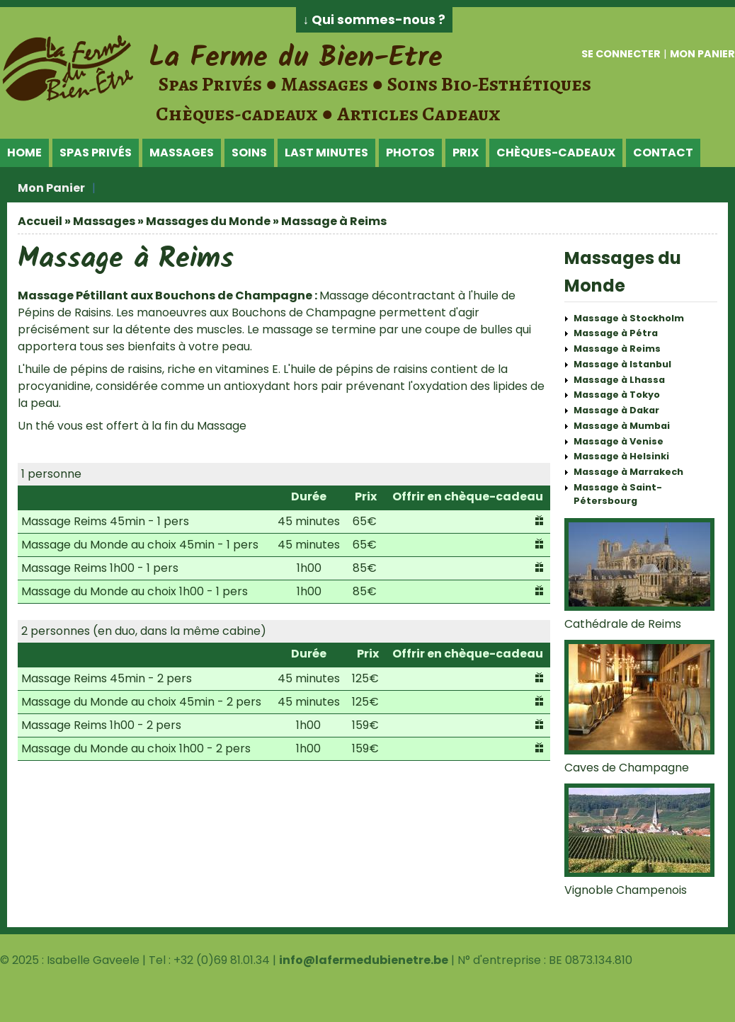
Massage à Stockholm (629, 318)
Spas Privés (95, 152)
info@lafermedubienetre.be (363, 960)
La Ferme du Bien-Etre (296, 58)
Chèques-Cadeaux (555, 152)
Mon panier (702, 54)
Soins (249, 152)
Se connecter (621, 54)
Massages (181, 152)
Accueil (40, 221)
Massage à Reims (617, 349)
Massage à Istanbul (622, 364)
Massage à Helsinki (621, 456)
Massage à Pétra (616, 333)
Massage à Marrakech (628, 472)
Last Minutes (326, 152)
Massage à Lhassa (619, 380)
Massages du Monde (208, 221)
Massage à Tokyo (617, 395)
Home (24, 152)
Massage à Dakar (616, 410)
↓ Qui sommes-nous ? (374, 19)
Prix (465, 152)
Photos (410, 152)
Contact (663, 152)
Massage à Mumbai (622, 426)
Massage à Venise (618, 441)
